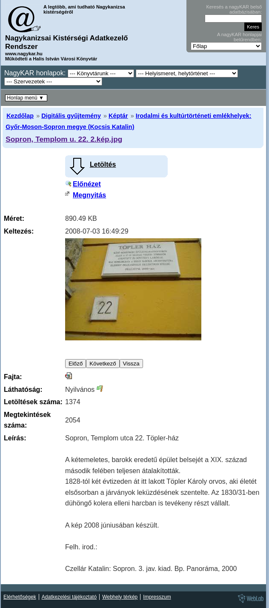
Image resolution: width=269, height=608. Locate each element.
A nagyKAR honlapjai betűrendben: (239, 37)
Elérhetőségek (19, 597)
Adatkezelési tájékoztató (69, 597)
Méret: (14, 218)
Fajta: (13, 376)
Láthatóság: (23, 389)
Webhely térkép (119, 597)
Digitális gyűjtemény (71, 115)
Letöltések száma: (33, 401)
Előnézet (87, 184)
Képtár (118, 115)
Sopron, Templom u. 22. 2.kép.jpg (64, 139)
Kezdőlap (20, 115)
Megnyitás (89, 195)
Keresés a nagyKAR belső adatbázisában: (234, 9)
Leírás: (15, 438)
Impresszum (157, 597)
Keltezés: (19, 231)
